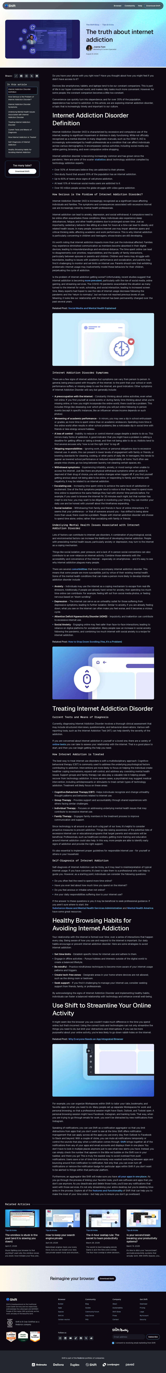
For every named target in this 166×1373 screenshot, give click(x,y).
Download (143, 1304)
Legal (142, 1312)
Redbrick (81, 1358)
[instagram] (60, 1338)
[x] (86, 1338)
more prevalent (93, 280)
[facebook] (81, 1338)
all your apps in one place (132, 1176)
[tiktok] (76, 1338)
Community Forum (92, 1312)
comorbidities (79, 569)
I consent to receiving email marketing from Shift (135, 1343)
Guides (88, 1308)
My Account (144, 1316)
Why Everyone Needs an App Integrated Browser (95, 1039)
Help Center (89, 1316)
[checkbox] (113, 1343)
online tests (59, 744)
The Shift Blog (92, 25)
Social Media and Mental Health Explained (92, 308)
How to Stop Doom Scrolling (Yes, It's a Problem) (95, 641)
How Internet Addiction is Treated (22, 137)
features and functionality (108, 1190)
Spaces (61, 1312)
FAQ (86, 1320)
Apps (60, 1308)
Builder (60, 1304)
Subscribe (153, 1336)
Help (140, 6)
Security (143, 1320)
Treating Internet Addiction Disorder (22, 123)
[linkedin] (65, 1338)
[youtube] (70, 1338)
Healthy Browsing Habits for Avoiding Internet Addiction (22, 151)
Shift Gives (117, 1312)
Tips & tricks (108, 25)
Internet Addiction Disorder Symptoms (22, 106)
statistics (100, 159)
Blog (87, 1304)
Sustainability (118, 1308)
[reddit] (91, 1338)
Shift (123, 1141)
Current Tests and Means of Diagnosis (22, 131)
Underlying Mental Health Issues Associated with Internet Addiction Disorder (22, 115)
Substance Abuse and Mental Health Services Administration (87, 908)
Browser (118, 6)
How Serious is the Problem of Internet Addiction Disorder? (22, 98)
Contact (116, 1320)
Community (130, 6)
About (115, 1304)
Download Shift (153, 5)
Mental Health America (140, 908)
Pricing (142, 1308)
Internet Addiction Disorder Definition (22, 90)
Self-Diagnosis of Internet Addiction (22, 143)
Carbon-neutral (64, 1320)
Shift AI (61, 1316)
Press (115, 1316)
